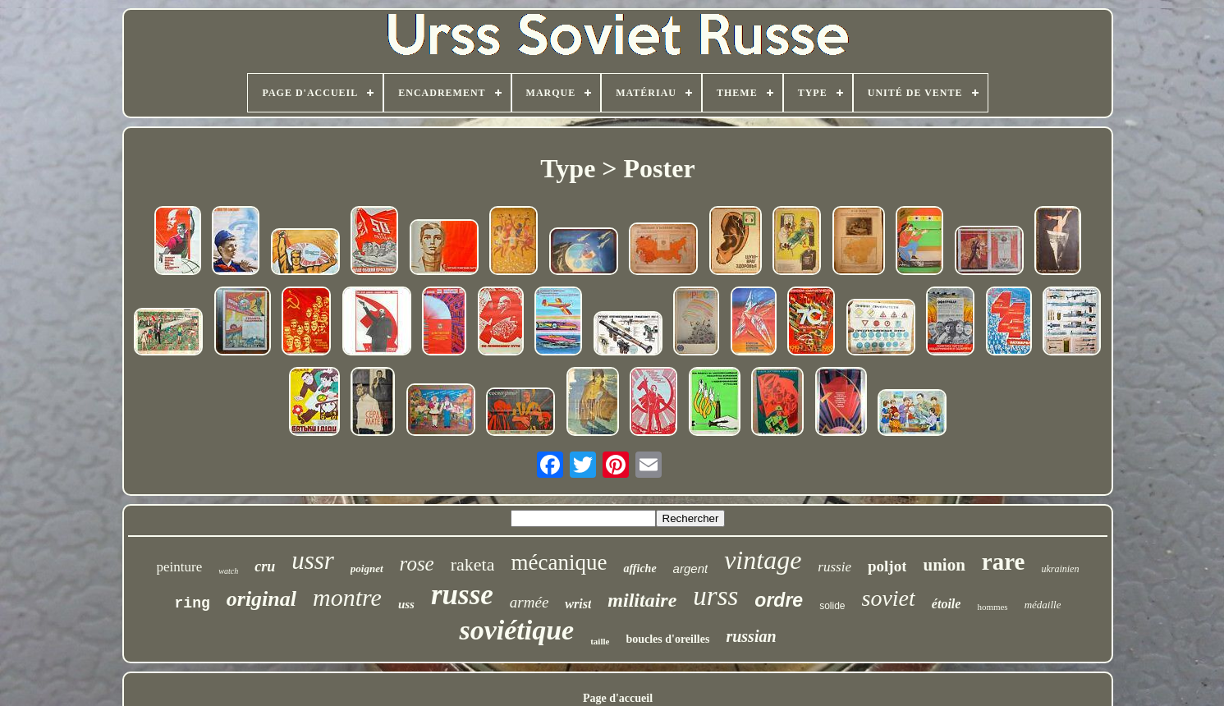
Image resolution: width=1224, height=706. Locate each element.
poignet (367, 568)
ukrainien (1060, 569)
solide (832, 606)
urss (715, 596)
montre (347, 597)
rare (1003, 561)
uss (406, 604)
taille (599, 641)
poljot (887, 566)
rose (417, 563)
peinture (180, 567)
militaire (641, 600)
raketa (473, 564)
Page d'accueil (618, 698)
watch (228, 570)
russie (834, 567)
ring (192, 603)
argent (690, 568)
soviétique (516, 630)
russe (462, 595)
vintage (762, 560)
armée (529, 602)
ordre (778, 600)
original (261, 599)
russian (751, 636)
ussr (312, 560)
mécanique (559, 562)
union (944, 565)
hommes (992, 607)
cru (264, 566)
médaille (1043, 604)
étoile (946, 604)
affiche (639, 568)
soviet (888, 598)
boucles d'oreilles (667, 639)
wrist (578, 604)
